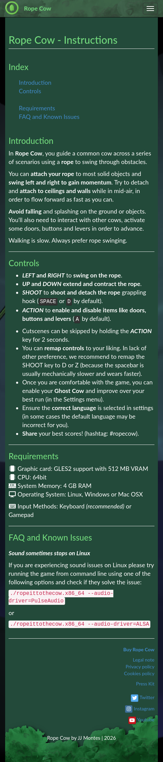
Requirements (37, 108)
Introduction (35, 82)
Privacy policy (140, 666)
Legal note (143, 660)
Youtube (145, 719)
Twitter (147, 697)
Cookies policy (139, 673)
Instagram (144, 708)
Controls (30, 91)
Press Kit (145, 683)
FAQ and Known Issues (49, 116)
